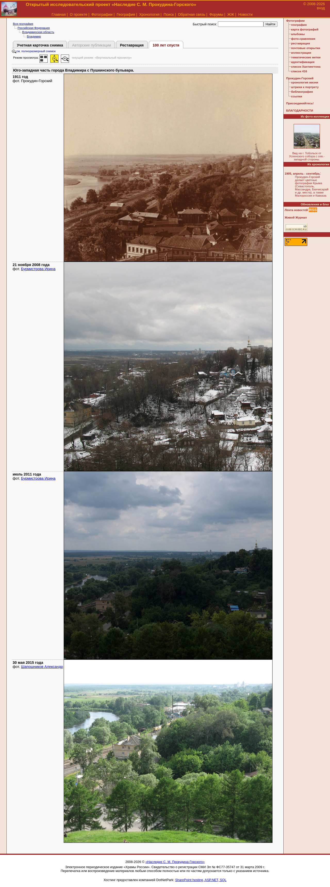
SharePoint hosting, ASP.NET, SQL (200, 880)
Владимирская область (38, 32)
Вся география (23, 23)
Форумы (216, 14)
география (299, 24)
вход (321, 8)
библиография (302, 91)
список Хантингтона (305, 66)
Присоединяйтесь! (300, 103)
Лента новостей (296, 210)
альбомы (298, 34)
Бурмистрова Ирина (38, 269)
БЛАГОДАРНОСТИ (299, 110)
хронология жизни (304, 82)
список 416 (299, 71)
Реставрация (132, 45)
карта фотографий (304, 29)
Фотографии (101, 14)
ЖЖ (230, 14)
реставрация (300, 43)
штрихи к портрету (305, 87)
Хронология (149, 14)
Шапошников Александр (42, 667)
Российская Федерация (34, 27)
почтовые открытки (305, 48)
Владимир (34, 36)
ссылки (296, 96)
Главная (59, 14)
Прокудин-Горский (300, 78)
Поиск (169, 14)
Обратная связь (191, 14)
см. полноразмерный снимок (34, 51)
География (126, 14)
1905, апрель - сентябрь (302, 173)
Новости (245, 14)
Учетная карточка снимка (40, 45)
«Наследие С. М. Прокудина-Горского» (175, 862)
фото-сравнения (303, 38)
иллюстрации (301, 52)
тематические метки (305, 57)
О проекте (78, 14)
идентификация (303, 62)
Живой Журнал (296, 217)
